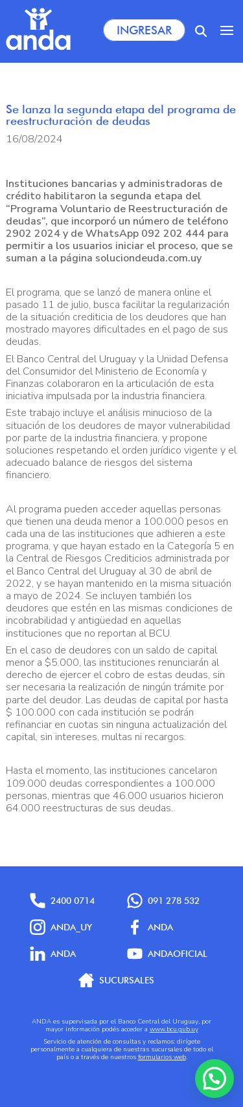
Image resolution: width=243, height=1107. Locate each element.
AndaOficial (167, 953)
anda (53, 953)
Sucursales (116, 980)
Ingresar (144, 30)
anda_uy (61, 927)
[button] (214, 1078)
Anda (150, 927)
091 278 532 (163, 900)
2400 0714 (62, 900)
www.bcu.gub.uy (174, 1029)
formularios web (162, 1057)
